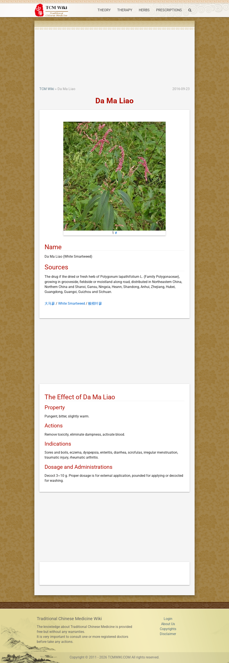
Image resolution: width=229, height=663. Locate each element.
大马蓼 (50, 304)
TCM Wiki (46, 89)
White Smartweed (71, 304)
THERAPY (124, 10)
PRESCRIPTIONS (169, 10)
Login (168, 619)
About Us (168, 624)
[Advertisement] (114, 54)
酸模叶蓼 (95, 304)
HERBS (144, 10)
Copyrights (168, 629)
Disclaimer (168, 634)
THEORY (104, 10)
